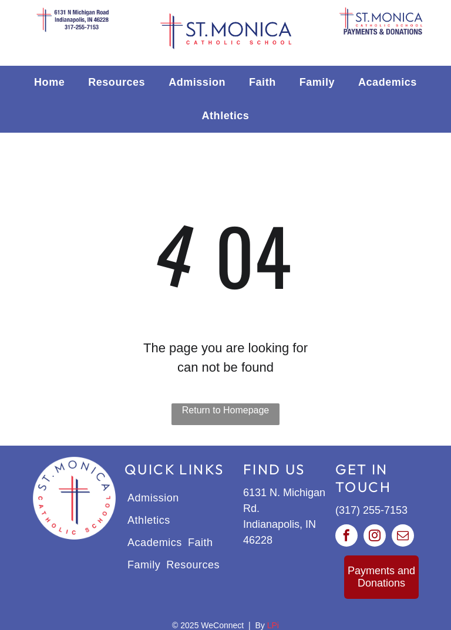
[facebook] (346, 537)
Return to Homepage (226, 410)
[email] (403, 537)
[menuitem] (49, 82)
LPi (273, 625)
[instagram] (375, 537)
